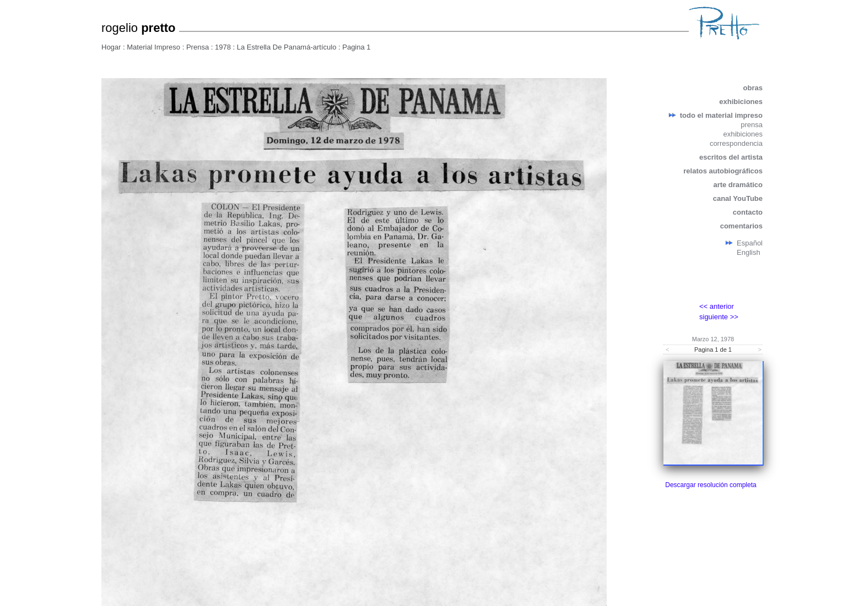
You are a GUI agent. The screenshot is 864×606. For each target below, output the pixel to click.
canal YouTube (738, 198)
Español (750, 243)
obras (753, 88)
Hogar (111, 47)
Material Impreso (153, 47)
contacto (748, 212)
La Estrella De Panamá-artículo (287, 47)
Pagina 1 (356, 47)
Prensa (197, 47)
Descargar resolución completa (710, 485)
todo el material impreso (721, 115)
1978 (223, 47)
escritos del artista (731, 157)
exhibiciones (741, 101)
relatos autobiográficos (723, 171)
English (748, 252)
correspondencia (736, 143)
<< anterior (716, 306)
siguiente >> (718, 317)
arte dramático (738, 185)
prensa (752, 125)
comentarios (741, 226)
